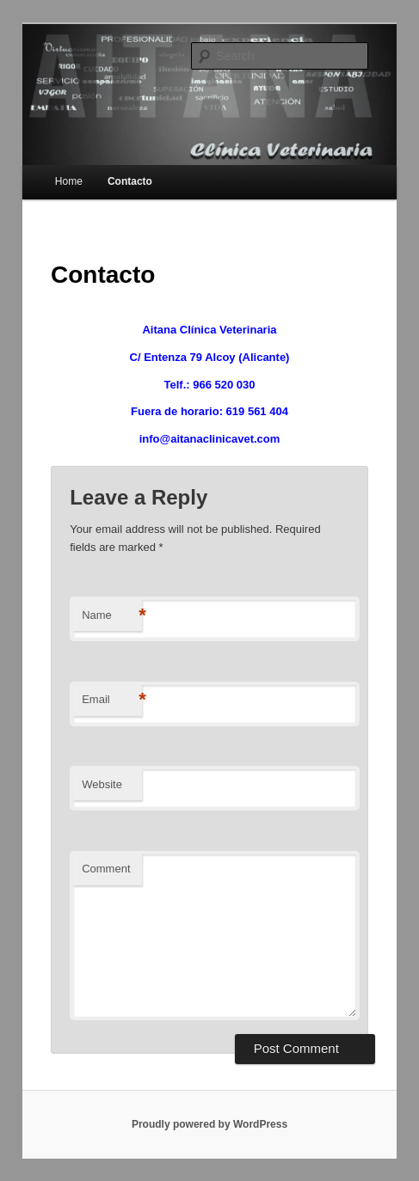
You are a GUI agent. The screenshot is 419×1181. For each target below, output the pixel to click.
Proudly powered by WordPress (209, 1124)
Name (112, 615)
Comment (106, 868)
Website (102, 784)
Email (112, 700)
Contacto (130, 181)
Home (69, 181)
